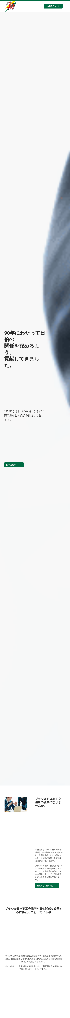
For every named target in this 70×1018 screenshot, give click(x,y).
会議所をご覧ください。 (51, 886)
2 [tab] (36, 787)
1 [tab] (32, 787)
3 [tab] (39, 787)
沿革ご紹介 (11, 465)
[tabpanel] (35, 399)
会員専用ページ (53, 6)
